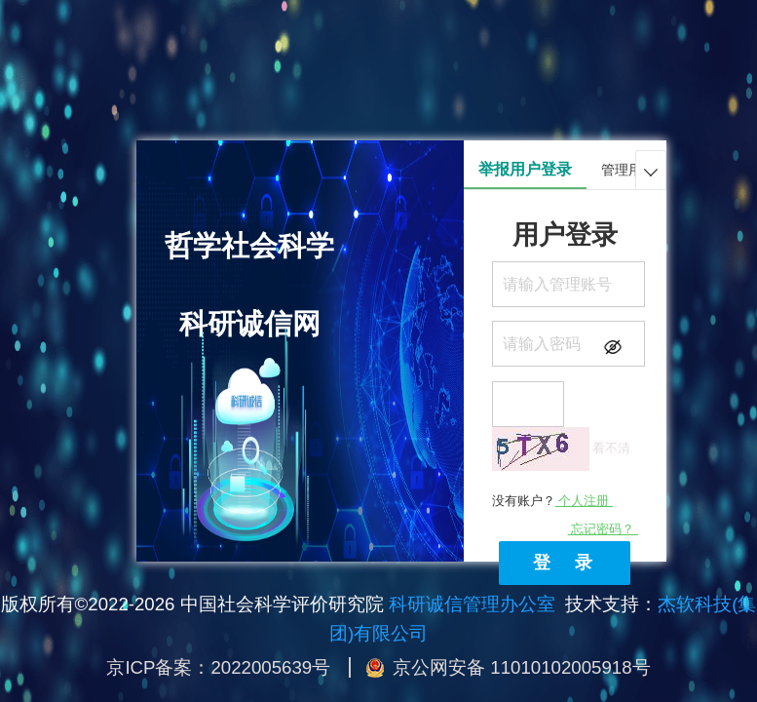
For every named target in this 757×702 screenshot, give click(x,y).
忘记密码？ (603, 529)
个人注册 (584, 500)
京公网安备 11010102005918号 (521, 668)
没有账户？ (552, 500)
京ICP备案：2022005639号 (218, 668)
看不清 (611, 448)
